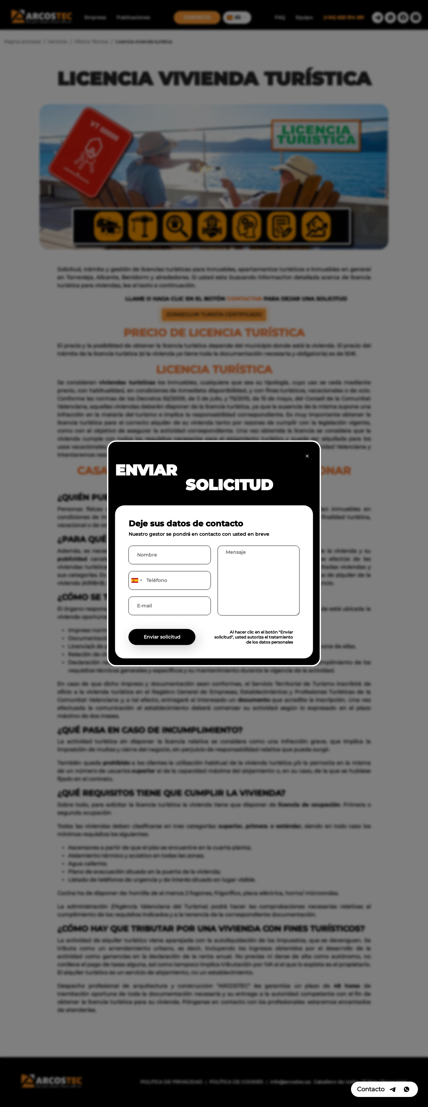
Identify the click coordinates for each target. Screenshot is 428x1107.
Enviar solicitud (162, 637)
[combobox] (136, 581)
